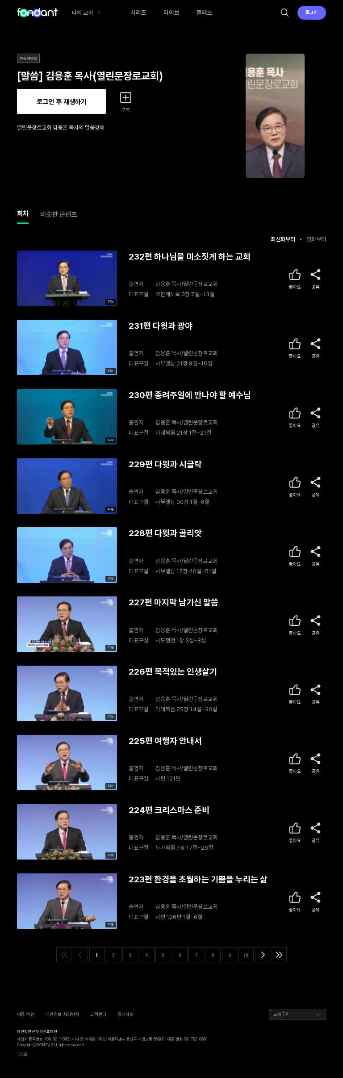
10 (246, 955)
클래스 (205, 12)
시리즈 (138, 12)
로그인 (311, 12)
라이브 (171, 12)
